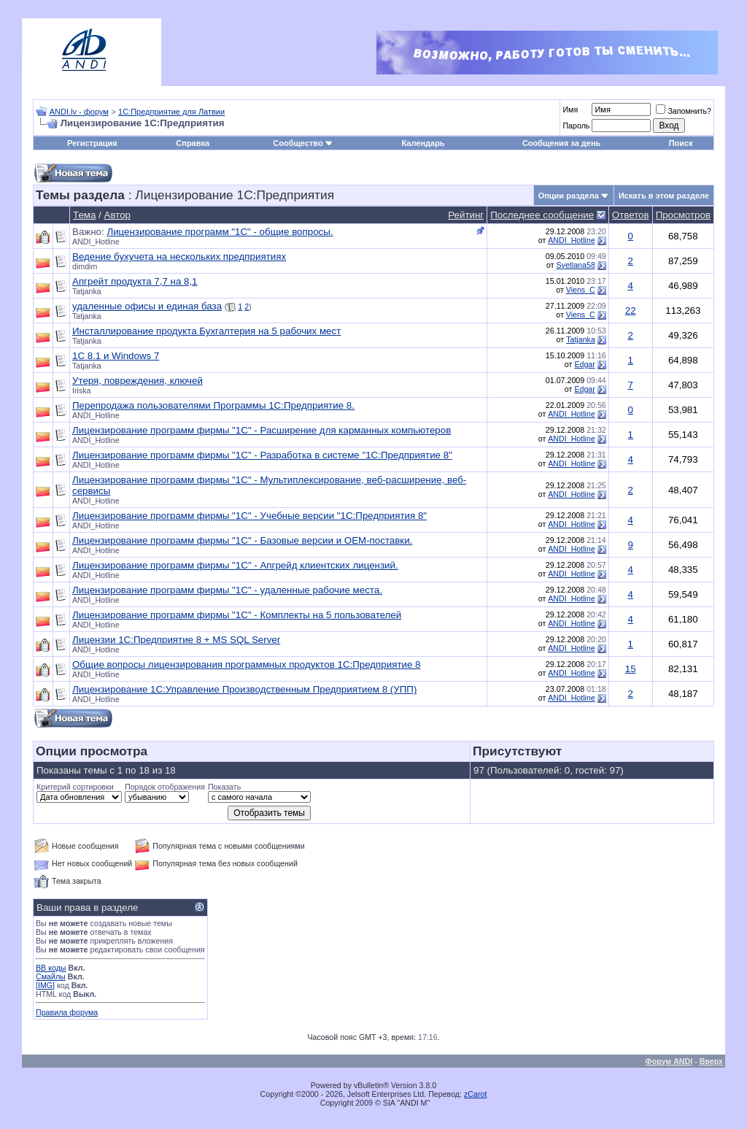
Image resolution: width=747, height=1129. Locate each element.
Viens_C (580, 289)
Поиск (681, 143)
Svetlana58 (576, 265)
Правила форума (67, 1012)
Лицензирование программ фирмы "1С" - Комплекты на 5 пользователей (236, 614)
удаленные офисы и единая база (147, 306)
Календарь (422, 143)
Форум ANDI (669, 1061)
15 (630, 668)
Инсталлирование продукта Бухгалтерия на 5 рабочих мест (206, 330)
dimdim (84, 266)
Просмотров (683, 214)
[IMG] (45, 985)
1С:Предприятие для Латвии (171, 111)
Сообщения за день (561, 143)
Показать (224, 786)
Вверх (711, 1061)
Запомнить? (683, 111)
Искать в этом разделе (664, 195)
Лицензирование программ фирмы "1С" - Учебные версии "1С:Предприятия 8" (249, 515)
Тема (84, 214)
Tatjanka (86, 291)
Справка (192, 143)
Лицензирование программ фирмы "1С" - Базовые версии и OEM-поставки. (242, 540)
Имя (570, 109)
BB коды (51, 967)
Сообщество (303, 143)
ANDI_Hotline (96, 241)
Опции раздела (568, 195)
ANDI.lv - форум (79, 111)
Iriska (81, 390)
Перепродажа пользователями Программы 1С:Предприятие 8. (213, 405)
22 (630, 310)
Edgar (584, 364)
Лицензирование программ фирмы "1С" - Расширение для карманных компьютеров (261, 430)
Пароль (575, 125)
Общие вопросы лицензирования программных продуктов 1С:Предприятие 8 (246, 664)
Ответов (630, 214)
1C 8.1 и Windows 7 (115, 355)
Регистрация (92, 143)
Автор (117, 214)
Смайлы (51, 976)
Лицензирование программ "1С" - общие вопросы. (220, 231)
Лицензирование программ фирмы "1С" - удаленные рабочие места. (227, 590)
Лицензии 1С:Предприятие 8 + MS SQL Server (176, 639)
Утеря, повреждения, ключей (137, 380)
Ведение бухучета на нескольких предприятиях (179, 256)
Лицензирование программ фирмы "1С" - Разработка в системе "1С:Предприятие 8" (262, 455)
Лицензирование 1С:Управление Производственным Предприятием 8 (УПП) (244, 689)
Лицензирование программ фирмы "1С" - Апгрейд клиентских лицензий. (235, 565)
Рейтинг (466, 214)
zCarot (475, 1094)
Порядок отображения (165, 786)
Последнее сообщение (542, 214)
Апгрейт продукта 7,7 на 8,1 (135, 281)
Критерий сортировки (75, 786)
